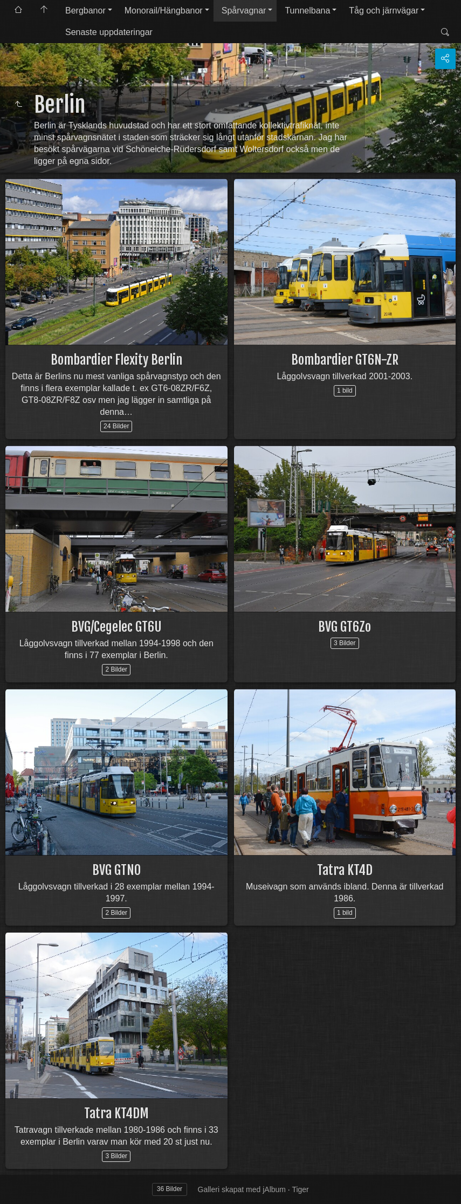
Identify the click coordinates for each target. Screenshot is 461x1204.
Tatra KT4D (345, 870)
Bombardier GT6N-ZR (344, 360)
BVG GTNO (116, 870)
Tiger (300, 1189)
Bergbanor (85, 10)
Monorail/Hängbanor (164, 10)
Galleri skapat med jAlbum (242, 1189)
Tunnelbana (307, 10)
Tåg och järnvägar (383, 10)
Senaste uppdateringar (109, 32)
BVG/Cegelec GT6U (116, 627)
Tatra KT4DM (116, 1113)
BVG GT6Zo (344, 627)
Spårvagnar (244, 10)
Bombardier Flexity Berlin (116, 360)
